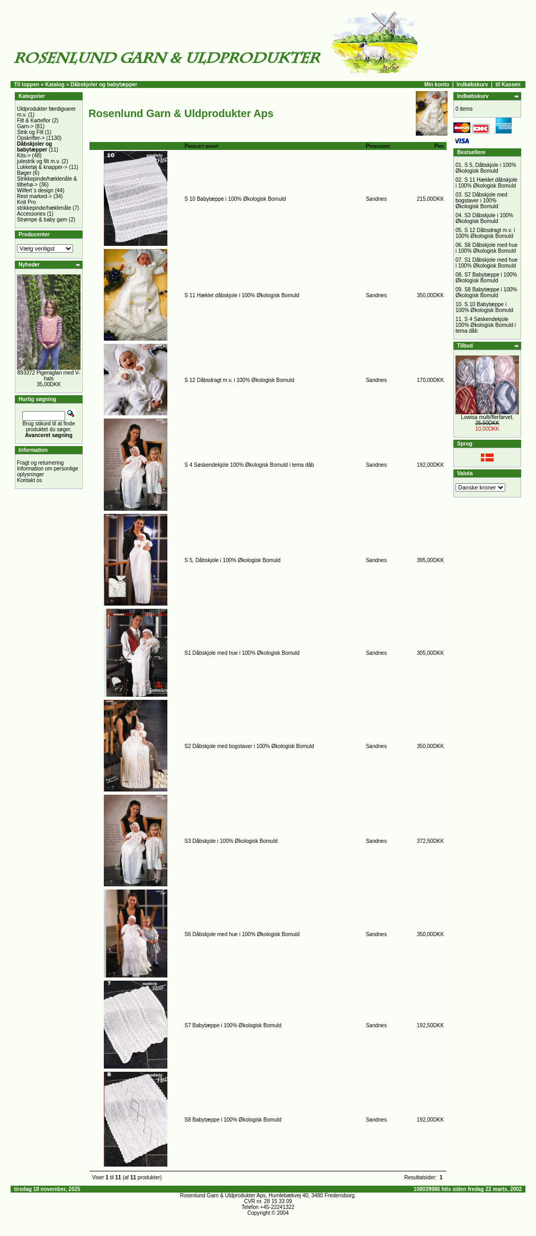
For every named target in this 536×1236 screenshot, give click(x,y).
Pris (439, 146)
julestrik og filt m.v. (38, 161)
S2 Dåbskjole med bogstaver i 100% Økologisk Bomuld (249, 746)
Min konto (436, 84)
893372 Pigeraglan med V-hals (48, 375)
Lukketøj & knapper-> (42, 167)
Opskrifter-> (31, 138)
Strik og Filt (30, 132)
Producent (378, 146)
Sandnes (376, 199)
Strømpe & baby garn (42, 220)
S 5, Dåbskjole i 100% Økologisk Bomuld (232, 560)
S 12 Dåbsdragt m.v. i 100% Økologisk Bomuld (239, 380)
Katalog (55, 84)
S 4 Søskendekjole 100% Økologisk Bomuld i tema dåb (249, 465)
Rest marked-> (34, 196)
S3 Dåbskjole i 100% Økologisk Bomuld (231, 841)
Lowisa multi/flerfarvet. (487, 417)
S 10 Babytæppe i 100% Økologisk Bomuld (234, 199)
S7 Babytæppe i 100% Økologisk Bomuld (232, 1025)
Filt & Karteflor (33, 120)
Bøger (24, 173)
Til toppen (27, 84)
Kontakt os (29, 480)
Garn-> (25, 126)
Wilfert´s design (35, 190)
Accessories (31, 214)
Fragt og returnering (40, 463)
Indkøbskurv (472, 84)
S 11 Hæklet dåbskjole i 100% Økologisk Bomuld (241, 295)
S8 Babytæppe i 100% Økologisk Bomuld (232, 1120)
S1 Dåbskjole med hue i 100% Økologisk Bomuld (241, 653)
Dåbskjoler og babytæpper (103, 84)
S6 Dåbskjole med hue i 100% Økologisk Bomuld (241, 934)
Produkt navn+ (201, 146)
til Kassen (507, 84)
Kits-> (24, 155)
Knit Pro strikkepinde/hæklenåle (44, 205)
